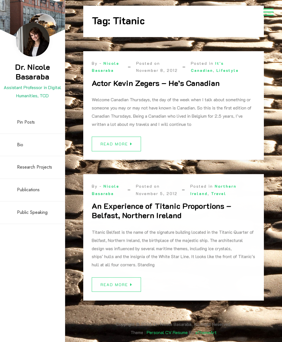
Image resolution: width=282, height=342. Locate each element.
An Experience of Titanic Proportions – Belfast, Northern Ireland (161, 213)
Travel (218, 196)
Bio (20, 144)
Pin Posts (26, 122)
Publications (28, 189)
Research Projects (34, 167)
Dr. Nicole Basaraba (32, 71)
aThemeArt (206, 332)
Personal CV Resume (167, 332)
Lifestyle (227, 70)
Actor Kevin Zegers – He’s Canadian (156, 83)
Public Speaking (32, 212)
